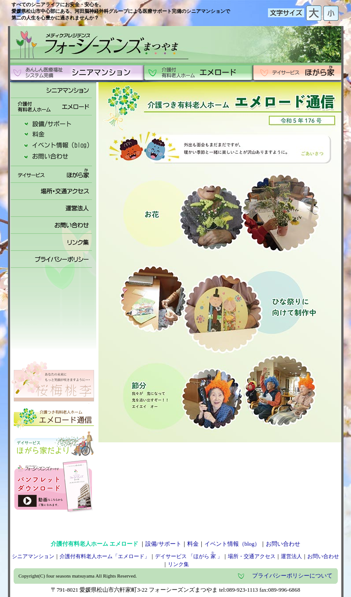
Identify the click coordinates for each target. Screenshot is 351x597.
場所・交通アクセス (252, 556)
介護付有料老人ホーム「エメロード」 (105, 556)
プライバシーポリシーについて (292, 576)
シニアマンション (33, 556)
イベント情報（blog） (232, 544)
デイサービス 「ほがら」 (189, 556)
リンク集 (178, 564)
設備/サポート (163, 544)
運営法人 (291, 556)
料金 (193, 544)
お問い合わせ (283, 544)
